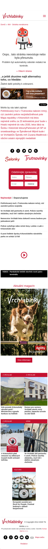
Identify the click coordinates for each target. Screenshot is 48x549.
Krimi (28, 421)
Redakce (24, 544)
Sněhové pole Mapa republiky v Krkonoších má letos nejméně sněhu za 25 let (22, 118)
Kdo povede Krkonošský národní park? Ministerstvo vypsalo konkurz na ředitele (11, 410)
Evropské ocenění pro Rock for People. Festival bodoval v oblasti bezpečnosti (23, 505)
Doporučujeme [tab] (21, 198)
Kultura (17, 470)
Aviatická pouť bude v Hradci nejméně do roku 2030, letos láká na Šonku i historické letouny (24, 124)
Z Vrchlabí (7, 375)
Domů (3, 24)
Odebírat (31, 184)
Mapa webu (39, 537)
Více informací (23, 360)
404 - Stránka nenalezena (18, 24)
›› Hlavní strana (24, 71)
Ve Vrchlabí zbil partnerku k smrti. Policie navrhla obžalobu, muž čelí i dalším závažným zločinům (35, 457)
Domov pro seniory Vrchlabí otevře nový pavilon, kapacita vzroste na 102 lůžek (35, 410)
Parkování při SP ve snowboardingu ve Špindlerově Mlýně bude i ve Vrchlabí (23, 131)
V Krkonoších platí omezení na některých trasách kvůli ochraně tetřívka (10, 456)
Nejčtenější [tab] (6, 198)
